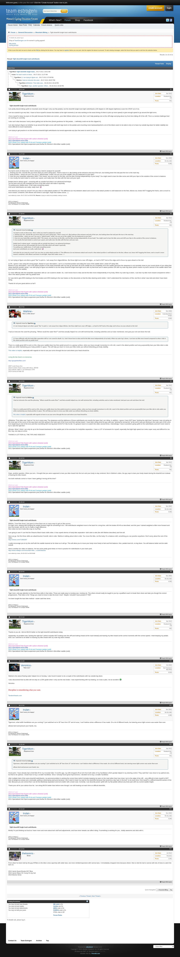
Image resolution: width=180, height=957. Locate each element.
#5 (171, 381)
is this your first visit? (26, 3)
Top (171, 890)
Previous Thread (85, 896)
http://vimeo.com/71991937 (17, 540)
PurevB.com (96, 953)
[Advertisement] (50, 926)
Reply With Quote (166, 151)
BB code (56, 904)
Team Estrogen (26, 940)
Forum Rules (57, 915)
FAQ (30, 25)
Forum (67, 20)
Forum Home (13, 25)
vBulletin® (89, 947)
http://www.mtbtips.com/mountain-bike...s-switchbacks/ (27, 550)
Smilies (55, 906)
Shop (77, 20)
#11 (171, 705)
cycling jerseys (13, 45)
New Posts (23, 25)
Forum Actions (46, 25)
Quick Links (59, 25)
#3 (171, 213)
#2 (171, 154)
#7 (171, 502)
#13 (171, 809)
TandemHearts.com (15, 695)
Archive (39, 940)
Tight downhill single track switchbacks (26, 59)
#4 (171, 307)
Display (168, 64)
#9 (171, 617)
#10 (171, 661)
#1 (171, 89)
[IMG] (55, 908)
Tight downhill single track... (26, 72)
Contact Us (12, 940)
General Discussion (25, 32)
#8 (171, 571)
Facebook (88, 20)
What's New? (55, 20)
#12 (171, 744)
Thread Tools (159, 64)
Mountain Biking (41, 32)
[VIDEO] (56, 910)
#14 (171, 849)
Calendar (36, 25)
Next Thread (96, 896)
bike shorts (12, 43)
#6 (171, 458)
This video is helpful (15, 350)
